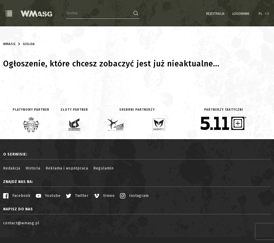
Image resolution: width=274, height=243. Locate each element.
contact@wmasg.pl (21, 223)
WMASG (9, 44)
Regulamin (103, 168)
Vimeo (104, 195)
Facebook (17, 195)
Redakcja (11, 168)
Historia (33, 168)
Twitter (77, 195)
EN (267, 14)
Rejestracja (215, 14)
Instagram (134, 195)
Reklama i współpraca (67, 168)
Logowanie (240, 14)
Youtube (48, 195)
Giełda (29, 44)
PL (261, 14)
